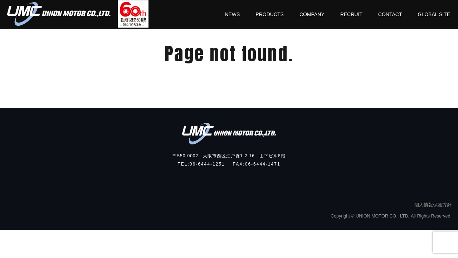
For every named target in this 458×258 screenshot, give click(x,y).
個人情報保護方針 (433, 204)
